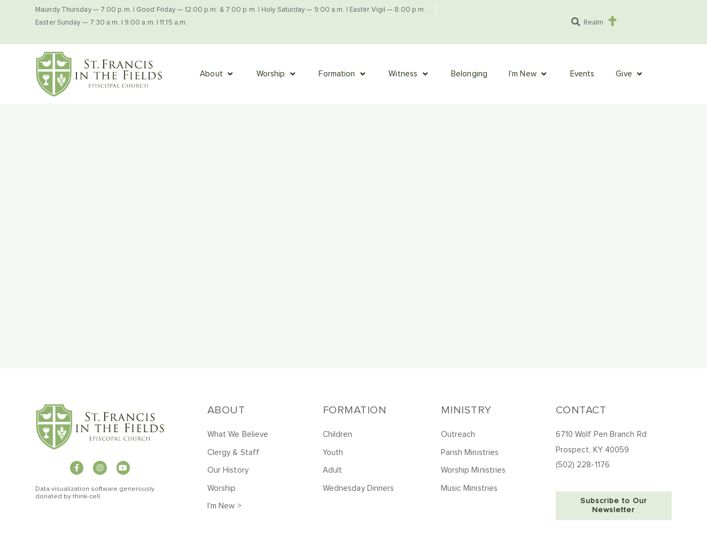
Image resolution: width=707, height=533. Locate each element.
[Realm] (612, 21)
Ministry (466, 410)
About (226, 410)
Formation (355, 410)
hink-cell (87, 496)
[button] (576, 22)
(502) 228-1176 (583, 465)
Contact (581, 410)
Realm (593, 22)
